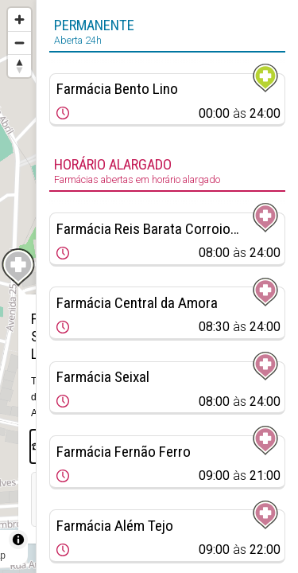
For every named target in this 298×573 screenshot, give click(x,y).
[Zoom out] (19, 42)
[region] (18, 286)
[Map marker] (18, 267)
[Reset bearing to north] (19, 65)
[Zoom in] (19, 19)
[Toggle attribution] (18, 539)
